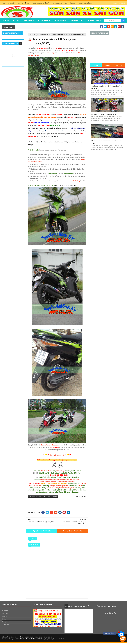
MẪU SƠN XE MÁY (43, 20)
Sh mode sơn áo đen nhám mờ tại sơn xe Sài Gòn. (106, 142)
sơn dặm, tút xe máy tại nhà (59, 486)
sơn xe (80, 486)
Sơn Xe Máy (76, 181)
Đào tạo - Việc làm (60, 20)
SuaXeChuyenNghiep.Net (48, 481)
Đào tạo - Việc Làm (23, 3)
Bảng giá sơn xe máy (57, 455)
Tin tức (4, 619)
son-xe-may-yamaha (44, 34)
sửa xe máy (60, 471)
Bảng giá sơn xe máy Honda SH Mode (103, 114)
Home (3, 3)
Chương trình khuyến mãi (41, 3)
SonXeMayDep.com (72, 479)
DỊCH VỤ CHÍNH (27, 20)
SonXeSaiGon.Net (59, 479)
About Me (5, 610)
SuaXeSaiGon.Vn (46, 479)
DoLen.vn (61, 481)
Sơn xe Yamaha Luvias (49, 445)
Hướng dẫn (5, 625)
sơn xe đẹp (50, 53)
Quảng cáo (5, 622)
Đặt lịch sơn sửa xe (85, 3)
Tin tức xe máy (57, 3)
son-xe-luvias (32, 496)
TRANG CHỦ (5, 20)
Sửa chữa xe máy (52, 488)
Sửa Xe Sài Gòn (46, 471)
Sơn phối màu (37, 486)
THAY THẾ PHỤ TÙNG (76, 20)
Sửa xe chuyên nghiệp (66, 488)
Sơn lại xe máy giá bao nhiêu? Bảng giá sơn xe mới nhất (106, 87)
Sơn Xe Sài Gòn (31, 639)
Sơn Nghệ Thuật (93, 20)
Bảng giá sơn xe (70, 3)
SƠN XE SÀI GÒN (24, 637)
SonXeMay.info (70, 481)
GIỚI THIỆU (11, 3)
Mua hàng (5, 613)
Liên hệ (4, 616)
